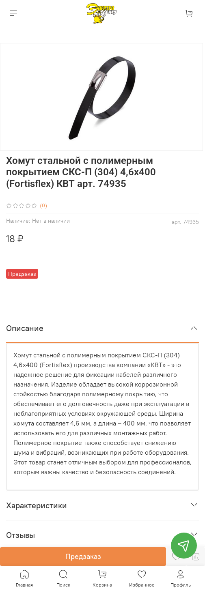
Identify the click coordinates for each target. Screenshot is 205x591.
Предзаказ (83, 556)
